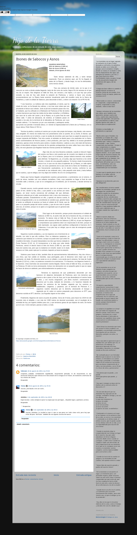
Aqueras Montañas (29, 356)
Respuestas (26, 406)
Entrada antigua (83, 475)
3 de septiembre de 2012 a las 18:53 (45, 410)
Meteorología (100, 517)
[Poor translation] (7, 12)
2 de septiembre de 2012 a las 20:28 (39, 397)
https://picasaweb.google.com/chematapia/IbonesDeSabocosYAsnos (38, 341)
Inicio (56, 475)
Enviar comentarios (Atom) (34, 479)
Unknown (24, 371)
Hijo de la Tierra (35, 40)
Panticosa (26, 358)
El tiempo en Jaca (112, 517)
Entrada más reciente (26, 475)
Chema (23, 386)
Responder (24, 380)
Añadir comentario (23, 424)
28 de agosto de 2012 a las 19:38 (39, 371)
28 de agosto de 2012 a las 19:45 (39, 386)
